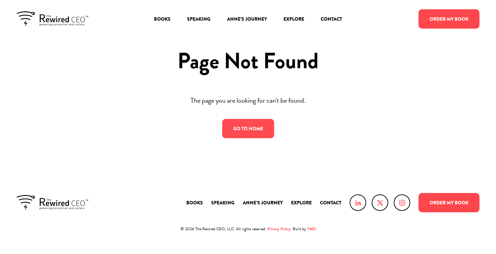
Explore (293, 19)
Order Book (449, 19)
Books (162, 19)
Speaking (198, 19)
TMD (311, 229)
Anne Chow (52, 19)
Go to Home (248, 128)
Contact (331, 19)
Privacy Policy (279, 229)
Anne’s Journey (247, 19)
